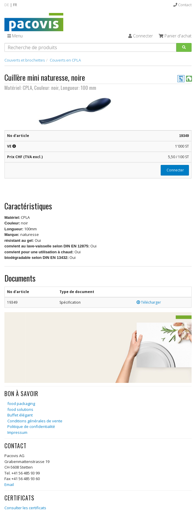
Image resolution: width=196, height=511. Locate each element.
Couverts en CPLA (65, 60)
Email (9, 484)
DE (6, 4)
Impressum (17, 432)
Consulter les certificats (25, 507)
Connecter (175, 170)
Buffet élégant (20, 415)
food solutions (20, 409)
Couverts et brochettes (24, 60)
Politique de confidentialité (31, 426)
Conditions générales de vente (34, 421)
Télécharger (149, 302)
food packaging (21, 403)
